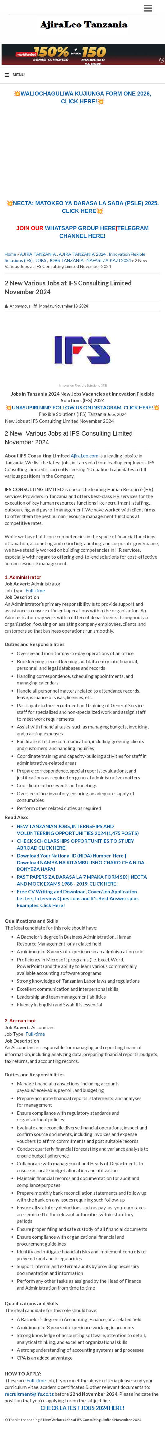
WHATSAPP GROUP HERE (80, 228)
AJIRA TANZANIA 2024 (82, 254)
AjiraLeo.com (84, 455)
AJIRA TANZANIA (38, 254)
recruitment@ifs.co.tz (29, 1394)
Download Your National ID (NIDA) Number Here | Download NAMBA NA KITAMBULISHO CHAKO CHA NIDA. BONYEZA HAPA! (81, 862)
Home (10, 254)
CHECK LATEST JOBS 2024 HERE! (82, 1408)
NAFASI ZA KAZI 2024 (109, 260)
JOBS (40, 260)
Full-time (35, 590)
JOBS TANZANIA (66, 260)
